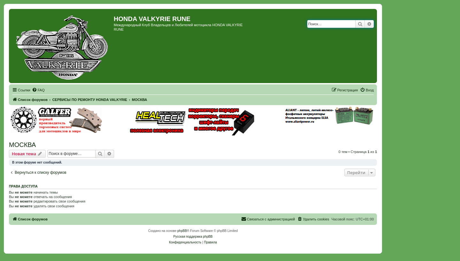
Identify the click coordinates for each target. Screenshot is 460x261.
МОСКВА (22, 144)
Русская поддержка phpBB (192, 236)
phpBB (182, 231)
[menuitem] (38, 90)
